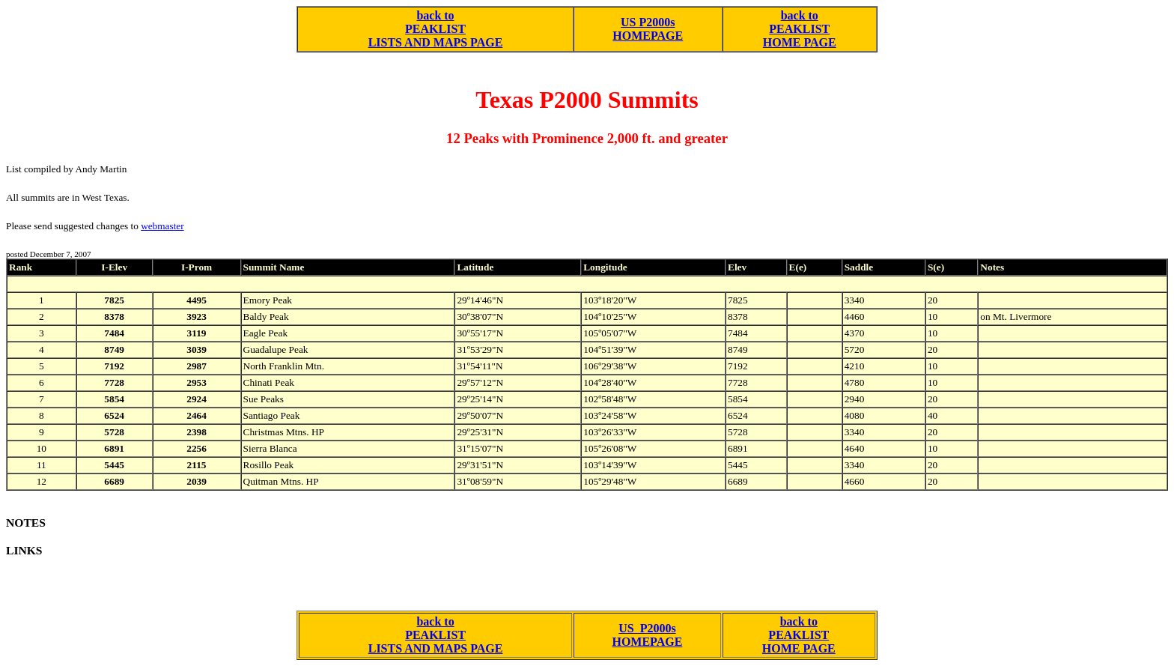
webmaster (162, 225)
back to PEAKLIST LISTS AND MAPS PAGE (435, 29)
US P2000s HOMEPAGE (647, 29)
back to (799, 15)
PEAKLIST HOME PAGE (799, 35)
